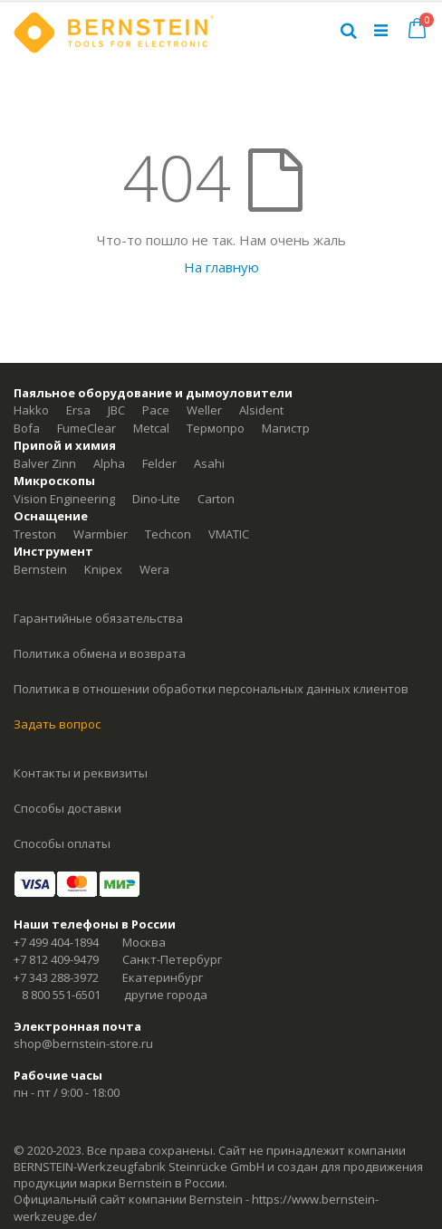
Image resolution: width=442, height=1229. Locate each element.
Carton (216, 499)
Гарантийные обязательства (98, 618)
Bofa (27, 428)
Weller (204, 410)
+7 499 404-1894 (56, 942)
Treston (35, 534)
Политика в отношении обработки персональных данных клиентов (211, 689)
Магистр (286, 428)
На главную (221, 267)
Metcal (151, 428)
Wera (154, 569)
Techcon (168, 534)
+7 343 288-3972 (56, 977)
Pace (155, 410)
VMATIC (228, 534)
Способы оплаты (62, 843)
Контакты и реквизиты (81, 773)
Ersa (78, 410)
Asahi (209, 463)
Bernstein (40, 569)
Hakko (31, 410)
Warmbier (100, 534)
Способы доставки (67, 808)
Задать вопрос (57, 724)
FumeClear (86, 428)
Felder (159, 463)
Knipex (103, 569)
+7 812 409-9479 (56, 959)
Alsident (261, 410)
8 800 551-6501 (61, 994)
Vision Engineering (64, 499)
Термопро (216, 428)
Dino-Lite (156, 499)
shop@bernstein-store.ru (83, 1043)
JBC (116, 410)
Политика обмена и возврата (100, 653)
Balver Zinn (45, 463)
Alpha (109, 463)
